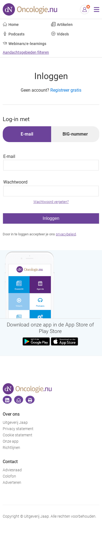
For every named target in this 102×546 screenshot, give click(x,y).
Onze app (10, 441)
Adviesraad (12, 470)
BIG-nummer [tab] (75, 134)
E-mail (9, 156)
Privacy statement (18, 429)
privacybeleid (66, 234)
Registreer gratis (65, 90)
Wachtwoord (15, 182)
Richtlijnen (11, 447)
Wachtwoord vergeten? (51, 202)
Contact (10, 461)
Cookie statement (17, 435)
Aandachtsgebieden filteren (26, 52)
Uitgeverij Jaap (15, 422)
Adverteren (12, 482)
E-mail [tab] (27, 134)
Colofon (9, 476)
